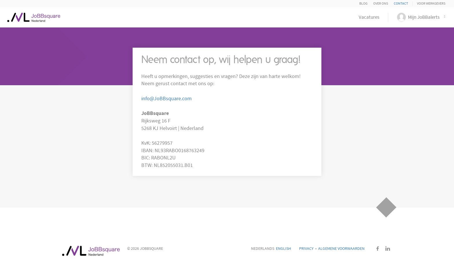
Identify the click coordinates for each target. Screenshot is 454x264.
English (283, 248)
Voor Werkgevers (431, 3)
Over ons (380, 3)
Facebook (377, 248)
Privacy (306, 248)
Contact (401, 3)
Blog (363, 3)
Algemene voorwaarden (341, 248)
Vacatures (369, 17)
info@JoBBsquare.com (166, 98)
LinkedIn (387, 248)
